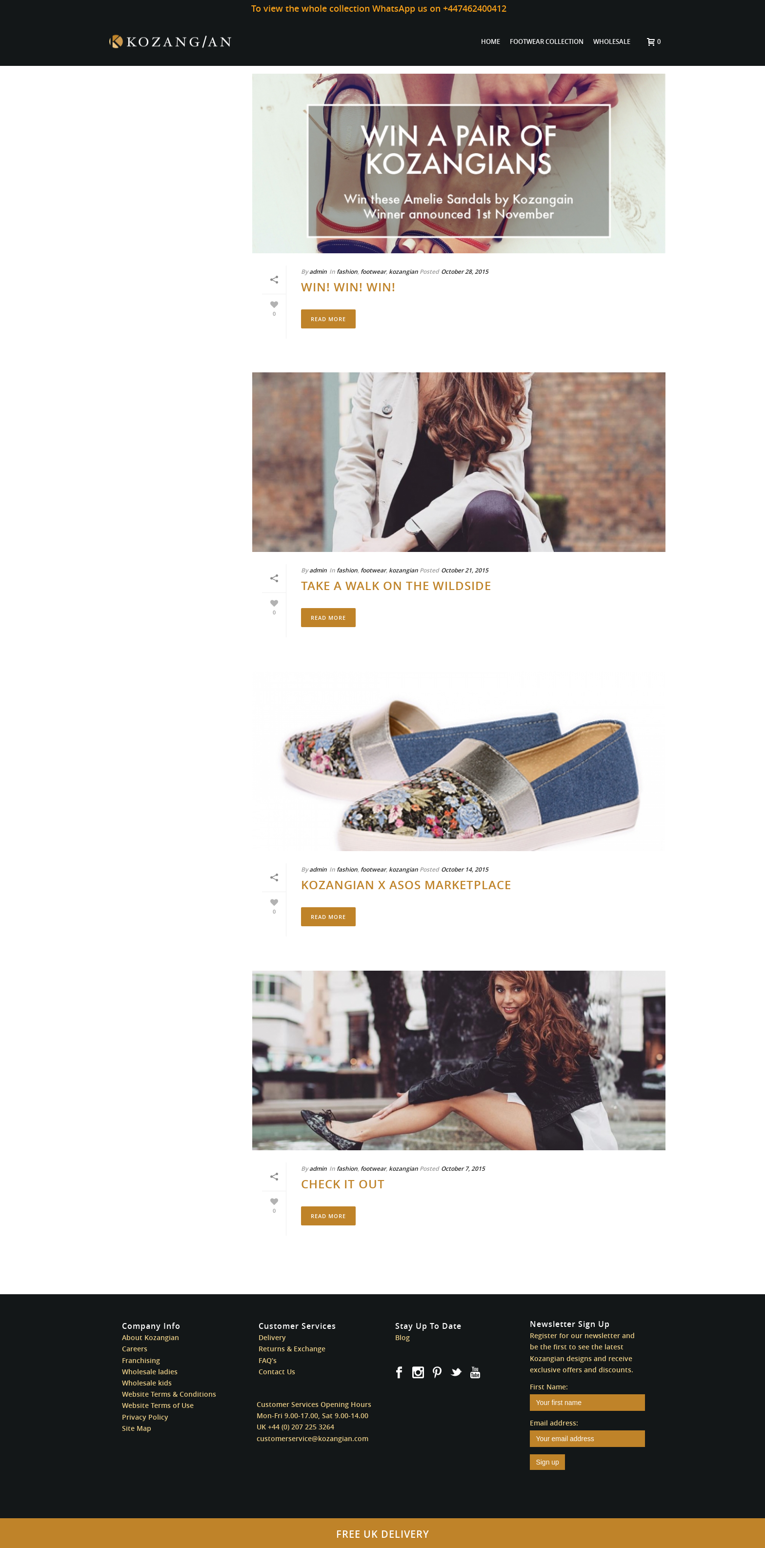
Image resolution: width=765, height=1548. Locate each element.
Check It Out (343, 1184)
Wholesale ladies (150, 1371)
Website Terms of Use (158, 1405)
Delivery (272, 1337)
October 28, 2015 (464, 271)
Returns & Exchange (292, 1348)
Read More (328, 319)
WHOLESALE (611, 41)
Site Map (136, 1428)
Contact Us (277, 1371)
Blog (402, 1337)
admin (318, 271)
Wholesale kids (147, 1382)
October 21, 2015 (464, 570)
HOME (490, 41)
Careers (134, 1348)
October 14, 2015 (464, 869)
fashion (347, 271)
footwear (373, 271)
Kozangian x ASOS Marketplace (406, 885)
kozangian (403, 271)
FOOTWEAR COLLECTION (547, 41)
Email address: (554, 1422)
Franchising (141, 1360)
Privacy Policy (145, 1417)
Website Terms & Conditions (169, 1394)
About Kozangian (150, 1337)
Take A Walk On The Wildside (396, 585)
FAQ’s (268, 1360)
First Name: (549, 1386)
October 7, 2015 (463, 1168)
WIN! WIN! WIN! (348, 287)
